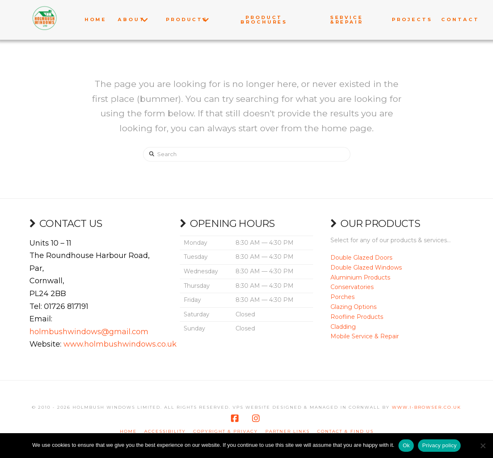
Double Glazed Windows (366, 267)
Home (128, 431)
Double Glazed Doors (361, 257)
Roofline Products (356, 317)
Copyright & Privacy (225, 431)
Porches (342, 297)
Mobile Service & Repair (364, 336)
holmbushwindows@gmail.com (88, 331)
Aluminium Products (360, 277)
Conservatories (352, 287)
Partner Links (287, 431)
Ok (406, 445)
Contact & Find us (345, 431)
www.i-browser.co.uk (426, 407)
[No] (482, 445)
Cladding (343, 326)
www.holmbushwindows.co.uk (120, 344)
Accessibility (165, 431)
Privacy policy (439, 445)
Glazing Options (353, 307)
